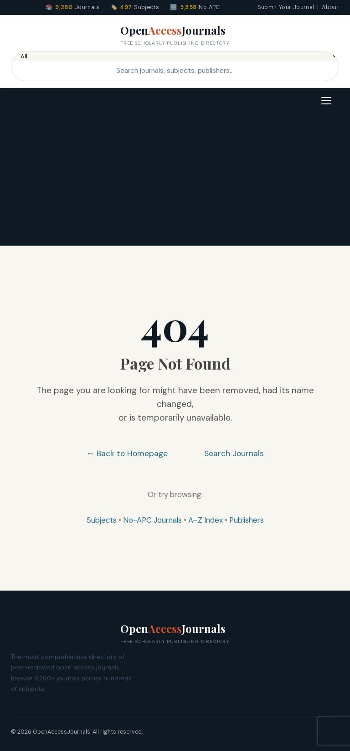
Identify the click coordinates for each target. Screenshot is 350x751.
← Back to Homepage (127, 453)
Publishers (246, 520)
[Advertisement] (175, 182)
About (330, 7)
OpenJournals (175, 35)
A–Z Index (205, 520)
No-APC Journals (152, 520)
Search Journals (234, 453)
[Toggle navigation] (326, 101)
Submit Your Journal (285, 7)
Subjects (102, 520)
